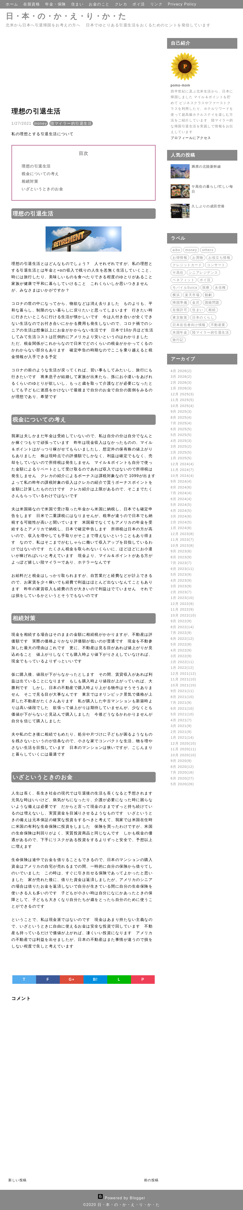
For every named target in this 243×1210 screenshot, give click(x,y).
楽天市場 (192, 295)
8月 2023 (181, 557)
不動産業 (218, 325)
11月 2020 (183, 749)
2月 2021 (181, 732)
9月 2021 (182, 691)
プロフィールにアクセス (191, 138)
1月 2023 (182, 598)
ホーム (12, 4)
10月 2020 (183, 755)
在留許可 (180, 310)
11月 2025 (182, 400)
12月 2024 (182, 464)
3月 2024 (181, 516)
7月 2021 (181, 702)
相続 (212, 310)
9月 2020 (181, 761)
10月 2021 (183, 685)
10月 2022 (183, 615)
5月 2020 (182, 784)
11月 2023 (182, 539)
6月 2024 (181, 499)
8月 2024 (181, 487)
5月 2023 (181, 574)
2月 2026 (181, 382)
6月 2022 (182, 639)
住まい (78, 4)
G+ (72, 979)
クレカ (122, 4)
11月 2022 (182, 609)
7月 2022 (181, 633)
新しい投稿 (17, 1180)
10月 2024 (182, 476)
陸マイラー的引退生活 (71, 123)
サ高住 (178, 272)
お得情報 (180, 257)
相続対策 (30, 181)
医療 (206, 287)
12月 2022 (182, 604)
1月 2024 (181, 528)
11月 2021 (183, 679)
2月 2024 (181, 522)
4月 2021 (181, 720)
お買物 (197, 257)
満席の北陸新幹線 (206, 166)
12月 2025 (182, 394)
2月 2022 (182, 662)
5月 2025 (181, 435)
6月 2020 (182, 778)
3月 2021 (181, 726)
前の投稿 (151, 1180)
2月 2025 (181, 452)
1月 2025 (181, 458)
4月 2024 (181, 510)
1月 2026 (181, 388)
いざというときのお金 (42, 189)
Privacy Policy (182, 4)
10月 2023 (182, 545)
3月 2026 (181, 376)
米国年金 (180, 332)
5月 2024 (181, 505)
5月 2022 (181, 644)
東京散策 (180, 317)
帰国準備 (180, 302)
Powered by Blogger (121, 1198)
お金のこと (100, 4)
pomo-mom (180, 85)
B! (95, 979)
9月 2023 (181, 551)
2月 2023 (181, 592)
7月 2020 (182, 772)
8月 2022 (182, 627)
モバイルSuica (185, 287)
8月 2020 (182, 767)
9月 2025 (181, 411)
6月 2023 (182, 569)
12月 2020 (183, 743)
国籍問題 (212, 302)
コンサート (216, 265)
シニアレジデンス (203, 272)
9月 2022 (181, 621)
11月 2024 (182, 470)
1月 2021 (182, 737)
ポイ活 (139, 4)
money (40, 123)
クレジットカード (187, 265)
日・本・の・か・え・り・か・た (66, 16)
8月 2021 (182, 697)
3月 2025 (181, 446)
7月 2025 (181, 423)
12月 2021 (183, 673)
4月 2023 (181, 580)
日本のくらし (203, 317)
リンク (157, 4)
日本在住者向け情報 (189, 325)
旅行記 (178, 340)
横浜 (176, 295)
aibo (176, 250)
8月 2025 (181, 417)
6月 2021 (182, 708)
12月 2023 (182, 534)
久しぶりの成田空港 (208, 206)
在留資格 (32, 4)
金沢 (196, 302)
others (208, 250)
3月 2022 (181, 656)
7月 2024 (181, 493)
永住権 (220, 287)
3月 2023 (181, 586)
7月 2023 (181, 563)
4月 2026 (181, 371)
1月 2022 (182, 668)
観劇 (208, 295)
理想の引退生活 (36, 166)
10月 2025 (182, 406)
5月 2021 (182, 714)
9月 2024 (181, 481)
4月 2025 (181, 441)
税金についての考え (40, 174)
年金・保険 (56, 4)
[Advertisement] (83, 71)
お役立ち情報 (219, 257)
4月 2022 (181, 650)
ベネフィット (184, 280)
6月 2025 (181, 429)
